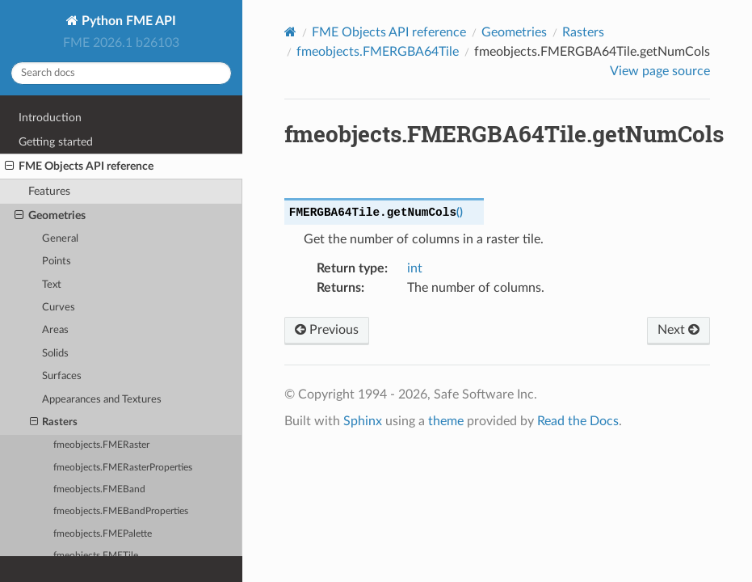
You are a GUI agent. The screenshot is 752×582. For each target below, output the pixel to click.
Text (51, 285)
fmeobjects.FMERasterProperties (122, 467)
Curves (58, 307)
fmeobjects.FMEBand (99, 489)
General (60, 239)
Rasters (54, 422)
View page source (660, 71)
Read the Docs (578, 421)
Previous (327, 329)
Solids (55, 353)
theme (446, 421)
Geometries (50, 216)
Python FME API (127, 21)
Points (56, 261)
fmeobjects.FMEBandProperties (120, 511)
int (414, 268)
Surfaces (62, 376)
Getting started (56, 142)
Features (49, 191)
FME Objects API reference (79, 166)
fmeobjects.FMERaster (101, 445)
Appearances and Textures (102, 399)
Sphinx (362, 421)
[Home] (290, 32)
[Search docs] (121, 73)
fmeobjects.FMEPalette (102, 533)
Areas (55, 330)
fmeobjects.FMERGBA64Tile (377, 51)
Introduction (50, 118)
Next (678, 329)
